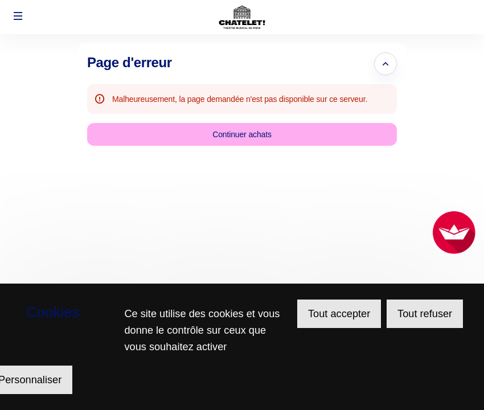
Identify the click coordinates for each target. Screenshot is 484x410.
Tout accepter (339, 313)
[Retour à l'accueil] (242, 17)
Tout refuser (424, 313)
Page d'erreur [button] (129, 62)
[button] (18, 16)
